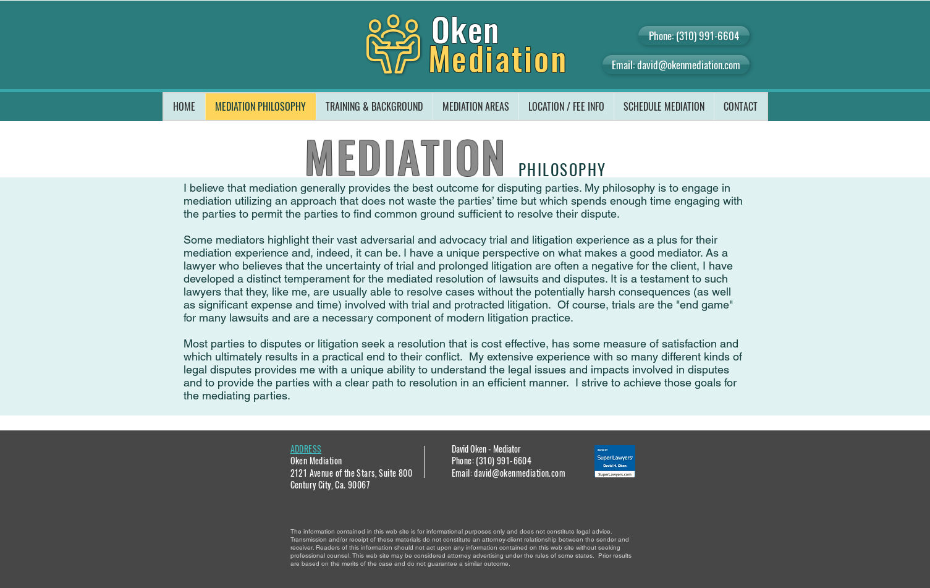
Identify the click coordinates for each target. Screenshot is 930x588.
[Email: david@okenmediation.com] (676, 64)
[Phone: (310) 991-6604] (694, 35)
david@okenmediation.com (519, 472)
